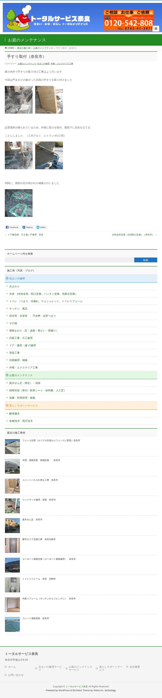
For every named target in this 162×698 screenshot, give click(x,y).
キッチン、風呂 (18, 308)
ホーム (12, 666)
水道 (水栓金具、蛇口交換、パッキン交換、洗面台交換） (43, 293)
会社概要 (135, 666)
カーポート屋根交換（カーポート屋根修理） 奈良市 (49, 559)
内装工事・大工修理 (21, 337)
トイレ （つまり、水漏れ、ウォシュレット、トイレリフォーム (46, 301)
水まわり (14, 286)
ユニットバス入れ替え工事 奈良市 (40, 480)
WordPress (64, 690)
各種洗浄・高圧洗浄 (21, 420)
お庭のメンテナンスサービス (80, 668)
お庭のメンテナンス (27, 63)
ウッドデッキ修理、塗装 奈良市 (39, 499)
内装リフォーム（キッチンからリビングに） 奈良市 (49, 598)
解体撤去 (14, 413)
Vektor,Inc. (98, 690)
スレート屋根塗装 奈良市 (35, 618)
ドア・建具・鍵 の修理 (22, 345)
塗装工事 (14, 352)
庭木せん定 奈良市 (32, 519)
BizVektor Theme (81, 690)
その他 (13, 323)
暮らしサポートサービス (23, 405)
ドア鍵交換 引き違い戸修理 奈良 (24, 234)
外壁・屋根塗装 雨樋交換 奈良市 (41, 460)
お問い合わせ (16, 674)
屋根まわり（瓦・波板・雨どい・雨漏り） (34, 330)
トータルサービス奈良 (77, 686)
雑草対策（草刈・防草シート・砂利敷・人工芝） (37, 390)
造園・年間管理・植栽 (22, 397)
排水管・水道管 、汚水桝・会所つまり (32, 315)
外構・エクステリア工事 (62, 63)
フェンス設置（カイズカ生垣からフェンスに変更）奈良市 (51, 440)
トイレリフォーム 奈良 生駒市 (39, 579)
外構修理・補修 (18, 360)
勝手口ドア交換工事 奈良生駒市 (39, 539)
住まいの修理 (43, 63)
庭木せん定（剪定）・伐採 (24, 383)
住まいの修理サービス (50, 668)
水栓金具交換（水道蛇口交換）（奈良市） (134, 234)
